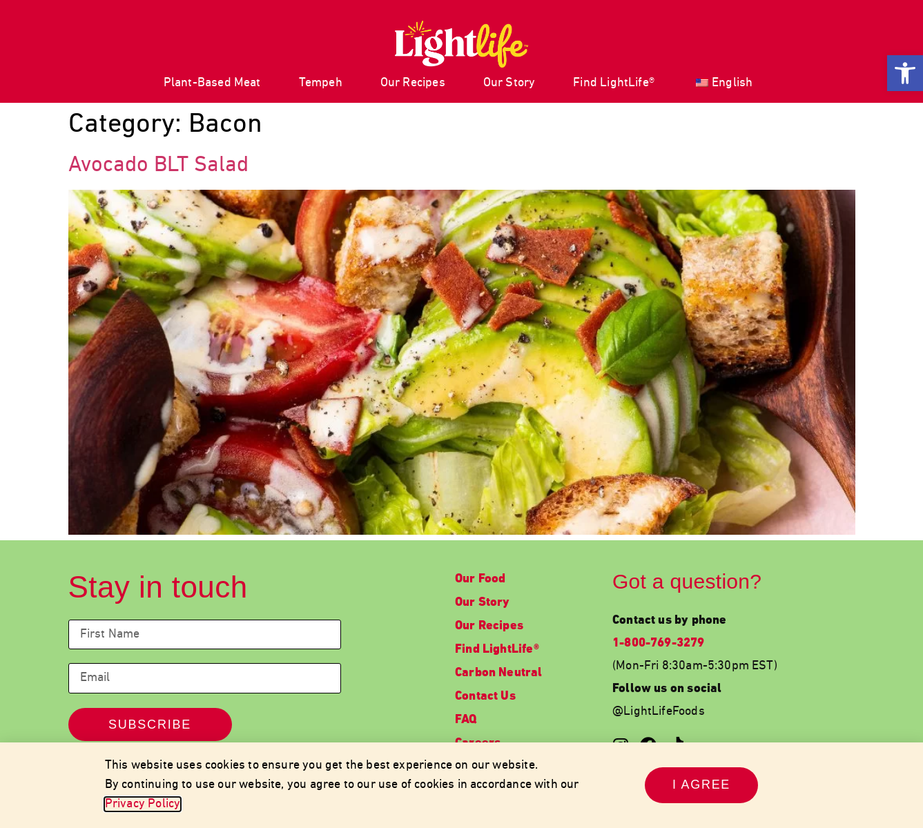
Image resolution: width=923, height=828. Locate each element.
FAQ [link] (466, 720)
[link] (905, 73)
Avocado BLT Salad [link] (158, 166)
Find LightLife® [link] (613, 83)
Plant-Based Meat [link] (212, 83)
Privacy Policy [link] (143, 804)
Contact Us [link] (485, 696)
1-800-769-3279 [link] (658, 643)
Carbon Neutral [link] (499, 673)
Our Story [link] (509, 83)
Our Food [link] (480, 579)
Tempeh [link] (320, 83)
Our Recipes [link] (412, 83)
